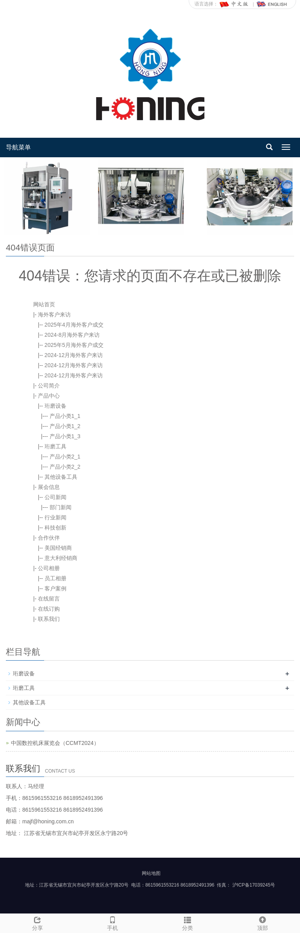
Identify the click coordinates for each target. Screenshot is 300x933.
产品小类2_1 (65, 456)
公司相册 (49, 568)
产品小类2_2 (65, 467)
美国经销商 (58, 548)
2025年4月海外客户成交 (74, 325)
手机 (112, 922)
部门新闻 (60, 507)
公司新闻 (55, 497)
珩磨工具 (55, 446)
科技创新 (55, 527)
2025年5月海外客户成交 (74, 345)
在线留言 (49, 598)
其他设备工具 (61, 477)
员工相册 (55, 578)
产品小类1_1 (65, 416)
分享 (37, 922)
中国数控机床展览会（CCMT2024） (55, 743)
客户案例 (55, 588)
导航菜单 (18, 147)
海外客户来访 (54, 314)
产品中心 (49, 396)
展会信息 (49, 487)
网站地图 (151, 873)
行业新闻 (55, 517)
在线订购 (49, 609)
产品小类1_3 (65, 436)
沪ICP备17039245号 (253, 885)
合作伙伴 (49, 538)
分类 (187, 922)
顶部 (262, 922)
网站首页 (44, 304)
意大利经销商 (61, 558)
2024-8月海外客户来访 (72, 335)
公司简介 (49, 385)
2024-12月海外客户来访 (74, 355)
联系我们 (49, 619)
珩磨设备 (55, 406)
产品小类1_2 (65, 426)
